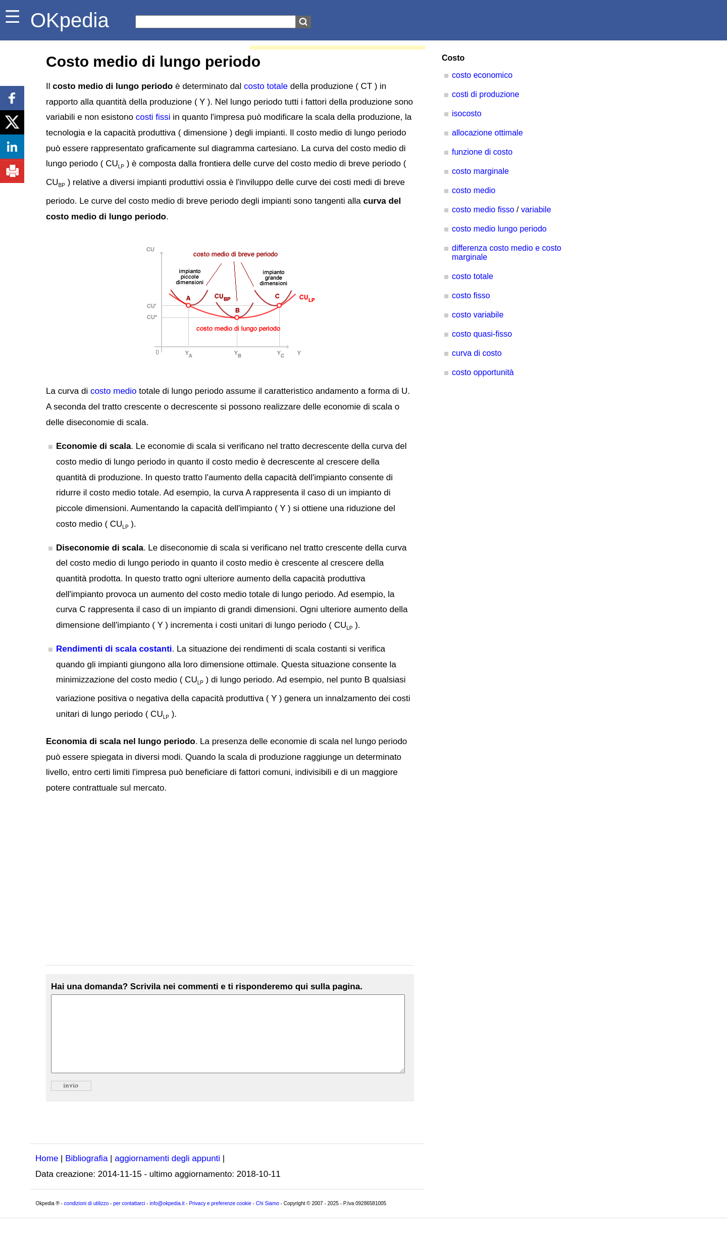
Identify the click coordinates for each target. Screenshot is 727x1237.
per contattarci (129, 1218)
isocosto (467, 113)
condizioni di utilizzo (86, 1218)
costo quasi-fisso (482, 334)
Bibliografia (86, 1173)
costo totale (266, 86)
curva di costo (477, 353)
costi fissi (153, 117)
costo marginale (480, 171)
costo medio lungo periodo (499, 228)
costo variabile (477, 314)
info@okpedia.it (166, 1218)
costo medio (113, 391)
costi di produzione (485, 94)
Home (46, 1173)
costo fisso (471, 295)
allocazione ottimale (487, 132)
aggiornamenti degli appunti (167, 1173)
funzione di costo (482, 152)
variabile (536, 209)
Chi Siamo (267, 1218)
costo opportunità (483, 372)
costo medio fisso (483, 209)
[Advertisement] (230, 880)
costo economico (482, 75)
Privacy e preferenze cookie (220, 1218)
